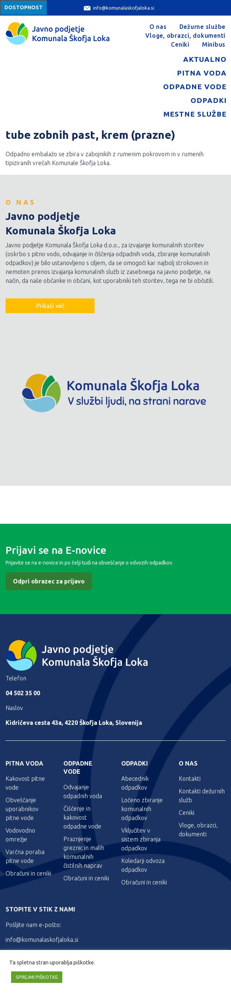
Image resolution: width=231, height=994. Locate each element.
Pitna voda (202, 73)
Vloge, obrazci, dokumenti (185, 35)
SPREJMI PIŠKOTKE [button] (37, 977)
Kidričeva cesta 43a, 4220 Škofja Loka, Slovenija (74, 722)
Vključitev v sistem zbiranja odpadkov (141, 839)
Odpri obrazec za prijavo (49, 581)
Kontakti (190, 778)
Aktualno (205, 59)
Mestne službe (195, 114)
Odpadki (209, 100)
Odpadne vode (195, 87)
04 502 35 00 (23, 693)
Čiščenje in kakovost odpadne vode (82, 817)
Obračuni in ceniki (28, 873)
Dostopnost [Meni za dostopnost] (23, 7)
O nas (158, 26)
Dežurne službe (202, 26)
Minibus (213, 44)
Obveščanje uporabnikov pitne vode (22, 809)
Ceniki (180, 44)
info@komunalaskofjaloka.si (119, 8)
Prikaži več (50, 305)
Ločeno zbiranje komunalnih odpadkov (142, 809)
